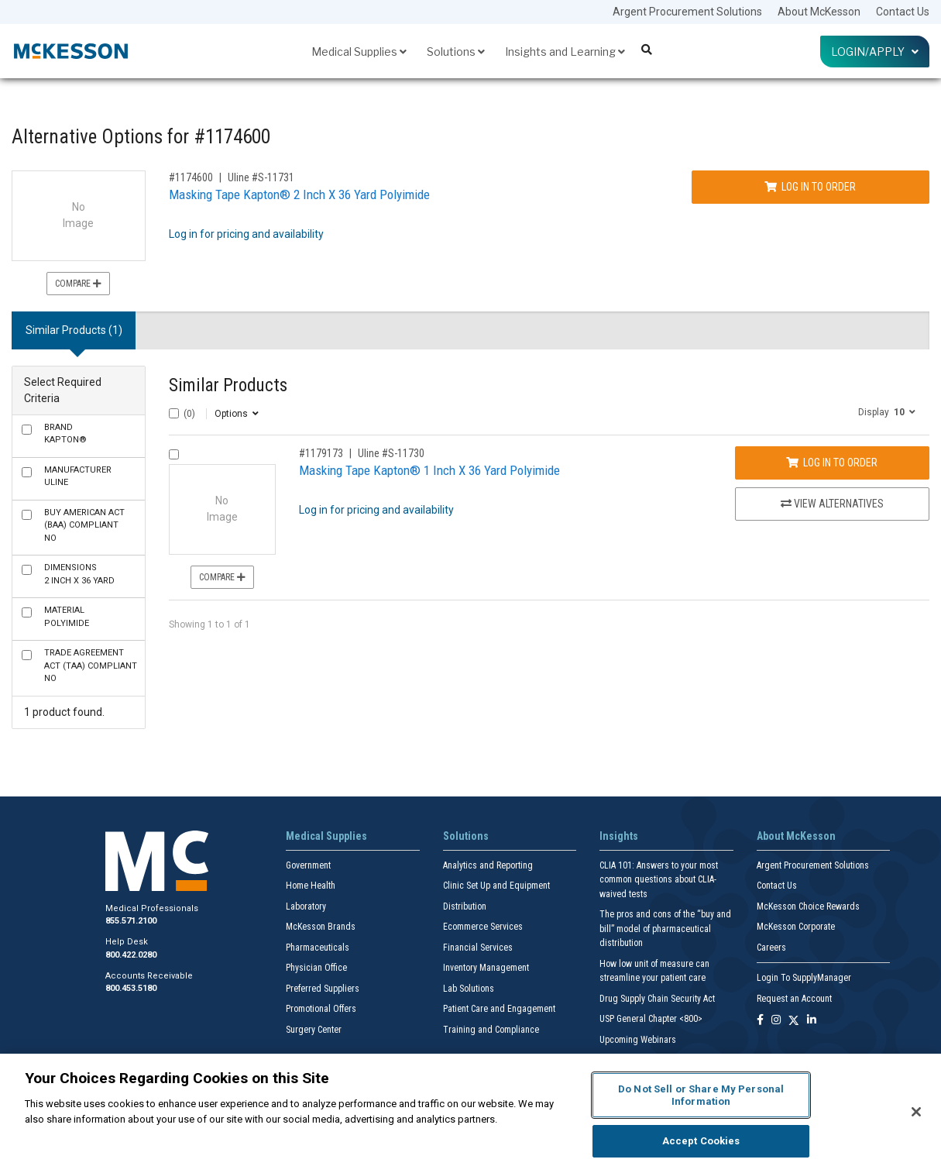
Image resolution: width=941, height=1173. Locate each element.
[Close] (916, 1112)
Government (308, 865)
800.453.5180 (130, 988)
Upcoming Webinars (637, 1039)
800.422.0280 (130, 955)
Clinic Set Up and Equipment (496, 885)
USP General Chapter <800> (650, 1018)
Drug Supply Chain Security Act (657, 998)
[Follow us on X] (793, 1020)
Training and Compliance (491, 1029)
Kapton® (65, 433)
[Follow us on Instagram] (776, 1020)
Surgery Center (314, 1029)
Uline (78, 476)
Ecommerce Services (483, 926)
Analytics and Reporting (488, 865)
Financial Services (478, 947)
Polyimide (66, 616)
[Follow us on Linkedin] (811, 1020)
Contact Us (902, 11)
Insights (618, 836)
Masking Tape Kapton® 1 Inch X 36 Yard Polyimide (429, 470)
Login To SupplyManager (804, 977)
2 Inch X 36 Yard (79, 574)
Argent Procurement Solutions (687, 11)
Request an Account (794, 998)
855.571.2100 (130, 921)
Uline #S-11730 (391, 453)
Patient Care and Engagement (499, 1008)
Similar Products (228, 385)
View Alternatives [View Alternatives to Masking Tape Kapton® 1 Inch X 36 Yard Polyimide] (832, 503)
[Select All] (174, 413)
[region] (470, 1113)
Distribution (464, 906)
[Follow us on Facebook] (760, 1020)
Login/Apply (875, 51)
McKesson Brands (320, 926)
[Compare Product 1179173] (174, 454)
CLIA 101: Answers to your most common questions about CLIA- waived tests (658, 880)
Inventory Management (486, 967)
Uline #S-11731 (261, 177)
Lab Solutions (468, 988)
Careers (771, 947)
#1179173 (321, 453)
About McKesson (819, 11)
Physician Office (316, 967)
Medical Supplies (359, 51)
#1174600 (191, 177)
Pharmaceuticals (317, 947)
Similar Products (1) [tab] (74, 330)
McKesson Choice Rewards (808, 906)
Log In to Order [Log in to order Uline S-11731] (810, 187)
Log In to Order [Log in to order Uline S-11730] (831, 462)
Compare (78, 283)
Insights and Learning (565, 51)
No (84, 525)
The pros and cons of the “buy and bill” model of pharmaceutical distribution (665, 928)
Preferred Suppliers (322, 988)
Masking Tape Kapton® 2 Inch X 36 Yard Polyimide (299, 194)
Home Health (310, 885)
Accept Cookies (701, 1141)
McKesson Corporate (796, 926)
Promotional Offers (321, 1008)
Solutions (456, 51)
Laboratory (306, 906)
